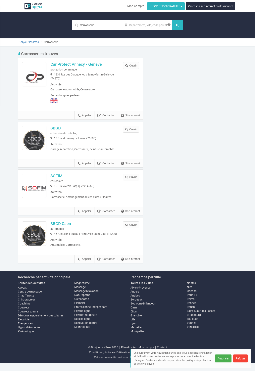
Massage (80, 294)
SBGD (61, 128)
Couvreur (23, 315)
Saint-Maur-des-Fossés (201, 318)
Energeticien (25, 331)
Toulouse (192, 326)
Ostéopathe (81, 306)
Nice (189, 294)
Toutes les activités (31, 291)
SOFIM (62, 178)
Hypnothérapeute (29, 335)
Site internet (130, 115)
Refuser (240, 358)
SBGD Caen (66, 228)
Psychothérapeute (85, 322)
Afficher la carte (193, 108)
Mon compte (135, 6)
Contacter (106, 115)
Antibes (135, 303)
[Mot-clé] (97, 25)
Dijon (133, 319)
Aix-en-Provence (140, 295)
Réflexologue (82, 326)
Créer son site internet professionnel (210, 6)
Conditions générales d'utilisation (109, 360)
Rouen (191, 314)
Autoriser (223, 358)
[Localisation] (147, 25)
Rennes (191, 310)
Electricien (24, 327)
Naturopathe (82, 302)
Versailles (193, 334)
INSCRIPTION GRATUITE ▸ (166, 6)
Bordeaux (136, 307)
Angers (134, 299)
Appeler (84, 115)
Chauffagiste (26, 303)
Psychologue (82, 318)
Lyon (133, 331)
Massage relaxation (86, 298)
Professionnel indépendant (90, 314)
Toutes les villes (141, 291)
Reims (190, 306)
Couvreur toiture (28, 319)
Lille (132, 327)
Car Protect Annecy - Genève (81, 64)
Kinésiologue (26, 339)
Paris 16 (192, 302)
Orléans (191, 298)
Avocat (22, 295)
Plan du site (128, 355)
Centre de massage (30, 299)
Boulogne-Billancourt (143, 311)
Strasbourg (194, 322)
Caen (133, 315)
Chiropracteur (26, 307)
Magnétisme (82, 290)
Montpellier (137, 339)
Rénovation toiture (85, 330)
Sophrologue (82, 334)
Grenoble (136, 323)
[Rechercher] (177, 25)
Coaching (24, 311)
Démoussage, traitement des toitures (40, 323)
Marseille (135, 335)
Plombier (79, 310)
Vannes (191, 330)
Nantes (191, 290)
